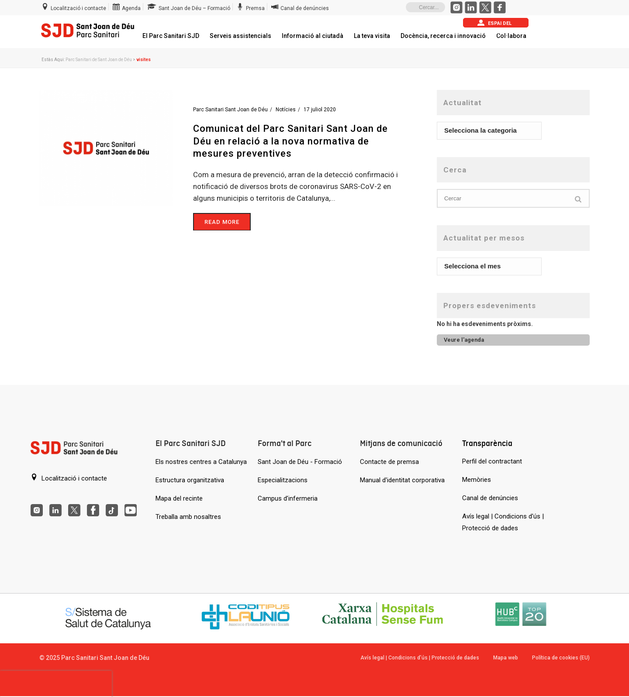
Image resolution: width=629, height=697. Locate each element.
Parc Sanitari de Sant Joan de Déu (99, 59)
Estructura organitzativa (190, 480)
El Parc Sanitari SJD (170, 35)
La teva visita (372, 35)
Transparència (487, 443)
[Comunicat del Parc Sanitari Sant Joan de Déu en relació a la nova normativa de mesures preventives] (106, 147)
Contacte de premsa (389, 462)
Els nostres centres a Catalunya (201, 462)
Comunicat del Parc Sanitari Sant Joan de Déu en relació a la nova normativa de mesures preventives (290, 141)
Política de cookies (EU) (561, 658)
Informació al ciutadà (312, 35)
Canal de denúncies (490, 498)
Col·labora (511, 35)
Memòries (476, 480)
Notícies (286, 109)
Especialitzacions (283, 480)
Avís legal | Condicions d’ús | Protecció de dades (419, 658)
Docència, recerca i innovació (443, 35)
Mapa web (505, 658)
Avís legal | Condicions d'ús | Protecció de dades (503, 522)
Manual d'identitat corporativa (402, 480)
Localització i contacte (69, 478)
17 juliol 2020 (320, 109)
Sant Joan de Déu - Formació (300, 462)
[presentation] (56, 684)
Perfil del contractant (492, 461)
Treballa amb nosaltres (188, 517)
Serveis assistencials (240, 35)
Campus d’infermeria (288, 498)
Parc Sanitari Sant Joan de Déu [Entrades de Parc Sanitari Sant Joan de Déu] (230, 109)
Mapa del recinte (179, 498)
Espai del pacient (494, 23)
